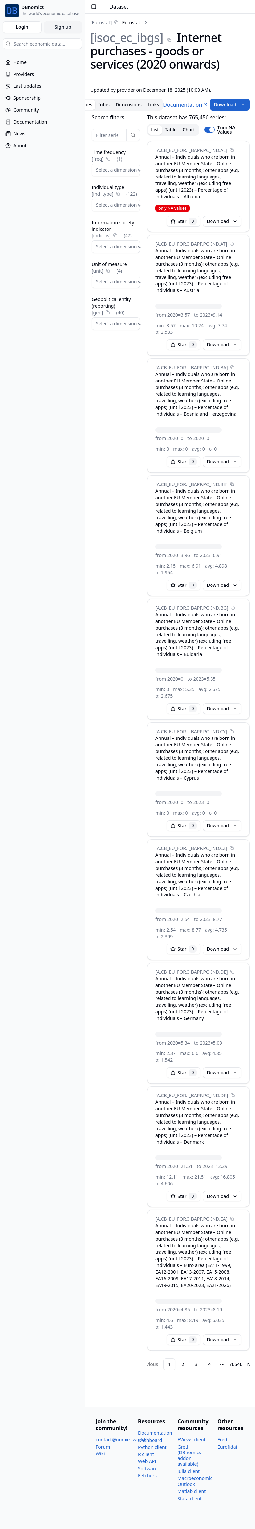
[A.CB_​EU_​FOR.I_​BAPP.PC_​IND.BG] (191, 608)
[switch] (209, 130)
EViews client (191, 1439)
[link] (115, 22)
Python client (152, 1447)
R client (146, 1454)
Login (22, 27)
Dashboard (150, 1440)
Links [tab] (153, 104)
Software (147, 1468)
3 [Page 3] (196, 1364)
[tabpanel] (170, 741)
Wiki (100, 1454)
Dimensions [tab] (129, 104)
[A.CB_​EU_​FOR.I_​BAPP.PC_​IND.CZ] (191, 848)
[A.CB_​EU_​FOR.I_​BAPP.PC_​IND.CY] (191, 731)
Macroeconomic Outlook (194, 1481)
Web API (147, 1461)
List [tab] (155, 130)
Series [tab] (85, 104)
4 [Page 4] (209, 1364)
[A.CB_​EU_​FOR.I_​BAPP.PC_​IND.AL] (191, 150)
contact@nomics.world (120, 1439)
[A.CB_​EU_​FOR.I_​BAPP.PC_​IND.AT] (191, 244)
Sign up (63, 27)
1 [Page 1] (169, 1364)
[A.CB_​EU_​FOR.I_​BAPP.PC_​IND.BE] (191, 484)
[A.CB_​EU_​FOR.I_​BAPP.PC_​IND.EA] (191, 1219)
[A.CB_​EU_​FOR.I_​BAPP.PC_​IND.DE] (191, 972)
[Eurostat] (101, 22)
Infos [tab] (104, 104)
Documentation (185, 104)
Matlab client (191, 1491)
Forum (103, 1447)
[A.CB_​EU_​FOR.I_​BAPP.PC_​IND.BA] (191, 367)
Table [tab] (171, 130)
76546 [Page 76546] (236, 1364)
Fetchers (147, 1475)
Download (230, 104)
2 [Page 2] (182, 1364)
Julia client (188, 1471)
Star (183, 221)
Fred (222, 1439)
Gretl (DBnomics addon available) (189, 1455)
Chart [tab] (189, 130)
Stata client (189, 1498)
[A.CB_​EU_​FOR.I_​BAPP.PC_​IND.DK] (191, 1095)
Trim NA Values (226, 129)
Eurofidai (227, 1447)
